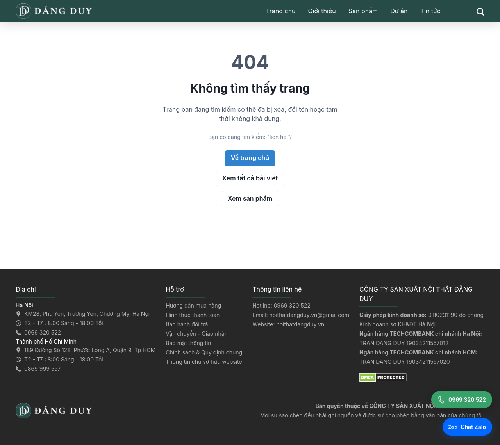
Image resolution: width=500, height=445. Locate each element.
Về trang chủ (250, 158)
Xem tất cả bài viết (250, 178)
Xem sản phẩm (250, 198)
